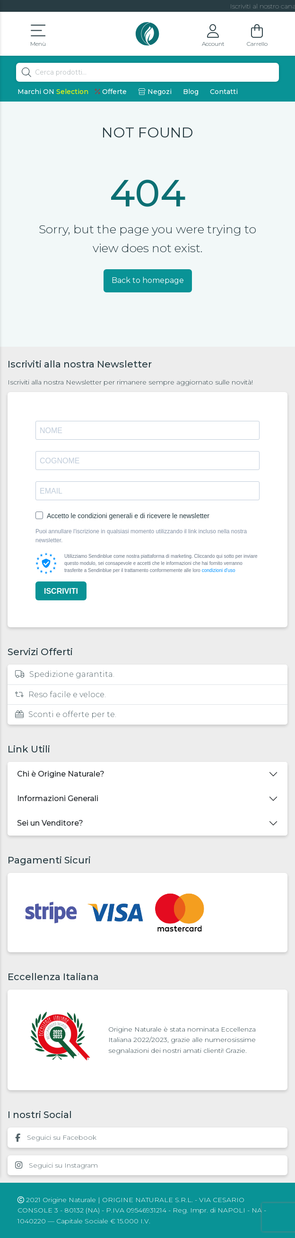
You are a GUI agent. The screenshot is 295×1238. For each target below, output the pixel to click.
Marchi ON (52, 91)
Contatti (224, 91)
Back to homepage (148, 280)
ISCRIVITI (61, 591)
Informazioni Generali (57, 798)
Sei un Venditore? (50, 823)
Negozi (155, 91)
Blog (191, 91)
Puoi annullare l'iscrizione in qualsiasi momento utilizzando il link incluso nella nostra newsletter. (141, 536)
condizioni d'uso (218, 570)
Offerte (111, 91)
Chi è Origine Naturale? (60, 773)
